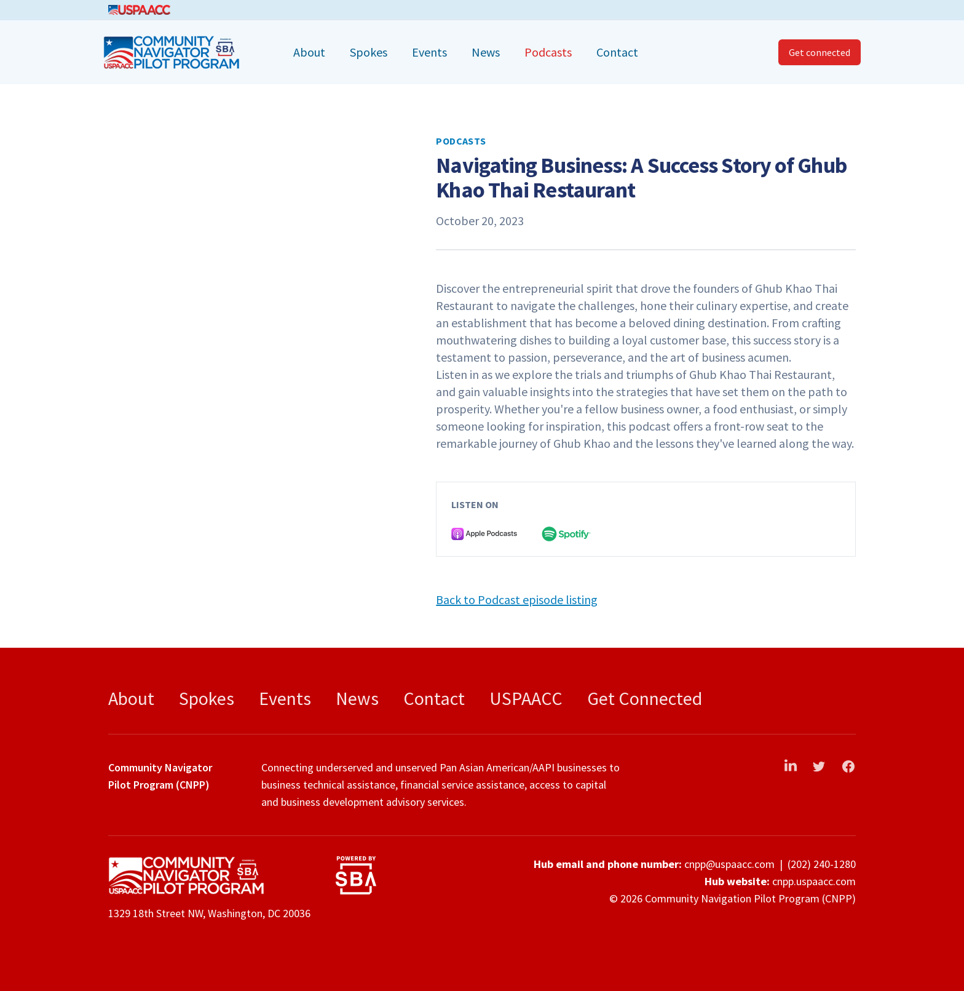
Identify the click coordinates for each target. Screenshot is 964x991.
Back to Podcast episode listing (517, 599)
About (309, 52)
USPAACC (526, 698)
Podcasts (548, 52)
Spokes (368, 52)
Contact (617, 52)
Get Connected (644, 698)
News (486, 52)
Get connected (819, 52)
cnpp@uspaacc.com (729, 864)
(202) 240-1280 (822, 864)
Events (429, 52)
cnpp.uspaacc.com (814, 881)
